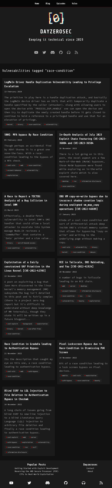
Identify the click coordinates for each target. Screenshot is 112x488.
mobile (65, 375)
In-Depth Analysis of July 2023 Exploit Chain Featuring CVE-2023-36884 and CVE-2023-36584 (82, 139)
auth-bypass (33, 371)
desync (93, 252)
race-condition (34, 124)
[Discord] (52, 53)
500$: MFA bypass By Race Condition (28, 134)
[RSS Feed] (76, 53)
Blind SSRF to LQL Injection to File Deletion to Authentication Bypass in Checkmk (26, 395)
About (90, 471)
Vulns (74, 3)
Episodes (61, 3)
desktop (65, 181)
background (27, 324)
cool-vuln (11, 165)
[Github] (61, 53)
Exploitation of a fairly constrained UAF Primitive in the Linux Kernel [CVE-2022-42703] (27, 266)
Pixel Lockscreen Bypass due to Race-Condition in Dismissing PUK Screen (82, 348)
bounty (81, 301)
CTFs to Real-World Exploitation (36, 474)
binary (20, 124)
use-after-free (34, 329)
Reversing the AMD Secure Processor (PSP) (36, 471)
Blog (48, 3)
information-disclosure (91, 181)
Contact (90, 468)
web (22, 165)
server (72, 286)
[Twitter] (44, 53)
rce (75, 181)
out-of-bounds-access (26, 243)
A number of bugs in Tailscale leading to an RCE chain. (80, 279)
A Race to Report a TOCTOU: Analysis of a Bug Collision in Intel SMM (25, 200)
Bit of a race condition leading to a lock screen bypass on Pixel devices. (83, 367)
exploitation (12, 175)
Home (37, 3)
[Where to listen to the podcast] (69, 53)
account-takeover (14, 170)
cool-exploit (12, 324)
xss (81, 296)
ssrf (34, 447)
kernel (10, 124)
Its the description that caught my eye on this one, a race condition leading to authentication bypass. (28, 363)
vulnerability (51, 124)
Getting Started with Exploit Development (36, 468)
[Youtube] (36, 53)
